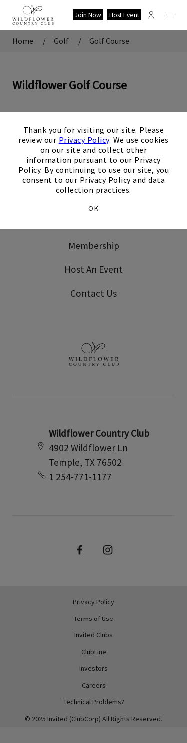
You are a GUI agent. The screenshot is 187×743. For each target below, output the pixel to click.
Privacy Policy (84, 140)
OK (93, 208)
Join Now (88, 15)
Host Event (124, 15)
